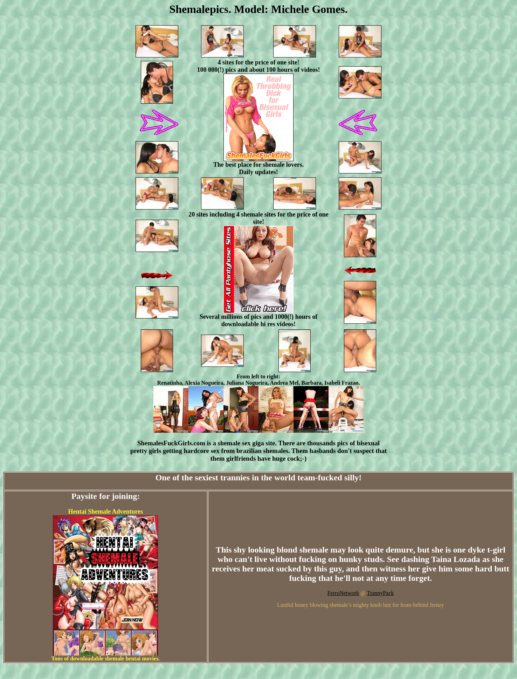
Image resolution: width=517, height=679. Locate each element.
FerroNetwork (343, 593)
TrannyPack (380, 593)
